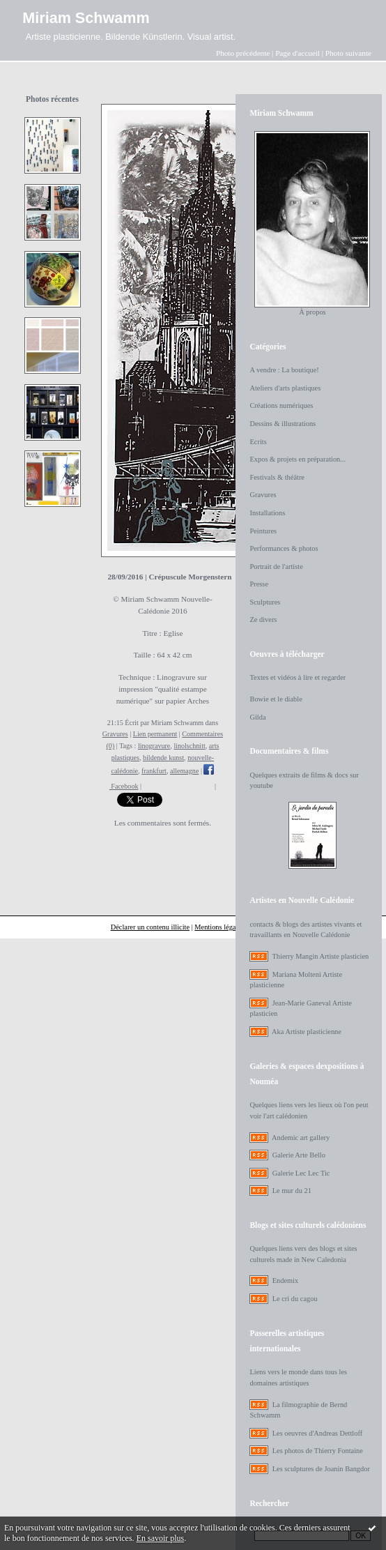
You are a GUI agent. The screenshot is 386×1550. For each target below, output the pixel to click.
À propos (312, 312)
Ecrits (257, 442)
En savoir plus (161, 1538)
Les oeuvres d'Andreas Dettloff (317, 1433)
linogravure (154, 746)
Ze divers (263, 619)
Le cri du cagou (295, 1298)
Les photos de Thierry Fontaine (317, 1450)
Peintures (263, 531)
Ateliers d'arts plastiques (285, 388)
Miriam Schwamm (85, 17)
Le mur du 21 (291, 1190)
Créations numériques (281, 405)
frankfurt (154, 771)
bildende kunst (163, 757)
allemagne (184, 771)
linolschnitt (189, 746)
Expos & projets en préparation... (297, 459)
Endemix (285, 1280)
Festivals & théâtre (276, 477)
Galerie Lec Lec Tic (301, 1173)
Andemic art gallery (301, 1137)
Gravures (115, 734)
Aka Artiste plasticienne (306, 1031)
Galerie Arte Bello (298, 1155)
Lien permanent (155, 734)
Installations (267, 513)
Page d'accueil (297, 53)
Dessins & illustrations (282, 423)
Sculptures (264, 602)
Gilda (257, 717)
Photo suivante (348, 53)
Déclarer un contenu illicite (150, 927)
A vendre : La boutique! (283, 370)
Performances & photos (283, 548)
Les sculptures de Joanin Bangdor (321, 1469)
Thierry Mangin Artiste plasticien (320, 956)
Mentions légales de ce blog (234, 927)
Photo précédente (243, 53)
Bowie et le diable (275, 699)
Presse (258, 584)
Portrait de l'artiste (275, 566)
